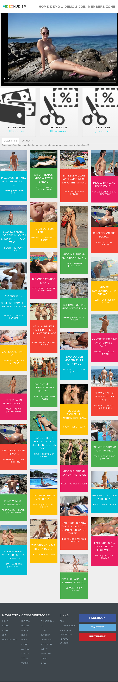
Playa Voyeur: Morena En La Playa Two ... (100, 356)
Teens (92, 314)
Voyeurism (35, 237)
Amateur (18, 313)
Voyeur (38, 187)
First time (18, 191)
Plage (7, 191)
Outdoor (18, 247)
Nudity (21, 504)
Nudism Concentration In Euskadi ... (71, 288)
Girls (48, 187)
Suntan (78, 192)
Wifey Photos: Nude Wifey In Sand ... (42, 178)
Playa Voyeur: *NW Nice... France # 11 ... (13, 181)
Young (72, 453)
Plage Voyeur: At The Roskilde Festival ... (71, 543)
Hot (15, 193)
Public (43, 397)
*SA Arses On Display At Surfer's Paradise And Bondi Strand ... (13, 301)
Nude (14, 249)
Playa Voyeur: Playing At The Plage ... (71, 392)
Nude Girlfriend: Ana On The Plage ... (100, 468)
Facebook (97, 617)
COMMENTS (27, 141)
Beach (7, 247)
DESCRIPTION (10, 141)
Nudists (67, 241)
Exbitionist (8, 357)
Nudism (43, 239)
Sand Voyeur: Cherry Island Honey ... (42, 386)
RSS (62, 621)
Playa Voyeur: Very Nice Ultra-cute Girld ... (13, 547)
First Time (46, 654)
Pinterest (97, 636)
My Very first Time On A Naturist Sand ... (71, 339)
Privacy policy (67, 626)
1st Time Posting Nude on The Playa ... (100, 305)
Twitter (97, 627)
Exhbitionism (43, 190)
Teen (63, 298)
